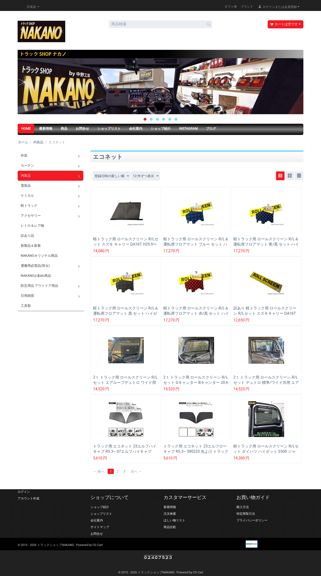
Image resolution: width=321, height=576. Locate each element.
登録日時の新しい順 (112, 176)
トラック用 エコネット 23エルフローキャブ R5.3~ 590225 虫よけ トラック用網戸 (195, 451)
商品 (64, 128)
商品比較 (170, 527)
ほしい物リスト (174, 520)
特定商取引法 (245, 513)
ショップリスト (109, 128)
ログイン (24, 492)
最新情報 (45, 128)
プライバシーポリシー (251, 520)
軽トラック (29, 205)
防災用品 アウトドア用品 (39, 286)
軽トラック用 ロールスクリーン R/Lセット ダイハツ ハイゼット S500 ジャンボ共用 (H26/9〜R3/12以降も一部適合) (266, 454)
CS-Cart (97, 545)
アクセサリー (31, 215)
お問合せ (82, 128)
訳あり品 (27, 235)
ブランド (247, 6)
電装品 (26, 185)
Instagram (188, 128)
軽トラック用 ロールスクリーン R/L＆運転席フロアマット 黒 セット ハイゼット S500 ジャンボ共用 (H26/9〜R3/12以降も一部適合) (125, 316)
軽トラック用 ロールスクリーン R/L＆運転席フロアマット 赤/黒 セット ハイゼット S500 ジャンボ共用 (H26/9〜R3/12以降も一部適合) (196, 316)
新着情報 (170, 507)
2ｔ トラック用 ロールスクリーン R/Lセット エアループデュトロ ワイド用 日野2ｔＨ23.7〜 (125, 382)
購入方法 (242, 507)
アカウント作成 (28, 498)
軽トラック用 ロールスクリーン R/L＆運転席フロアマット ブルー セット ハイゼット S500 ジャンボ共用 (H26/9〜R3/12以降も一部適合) (196, 247)
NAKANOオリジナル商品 (39, 255)
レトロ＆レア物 (32, 225)
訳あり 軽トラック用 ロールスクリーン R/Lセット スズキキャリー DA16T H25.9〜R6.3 (264, 313)
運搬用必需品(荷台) (35, 265)
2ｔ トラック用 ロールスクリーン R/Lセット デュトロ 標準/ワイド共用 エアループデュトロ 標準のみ (266, 382)
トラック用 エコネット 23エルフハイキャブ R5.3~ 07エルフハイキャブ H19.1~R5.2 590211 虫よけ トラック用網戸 (124, 454)
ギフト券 (231, 6)
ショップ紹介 (161, 128)
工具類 (26, 306)
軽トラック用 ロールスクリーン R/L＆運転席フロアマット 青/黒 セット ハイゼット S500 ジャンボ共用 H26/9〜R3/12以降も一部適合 (266, 247)
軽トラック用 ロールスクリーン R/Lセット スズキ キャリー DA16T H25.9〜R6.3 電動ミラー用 (125, 244)
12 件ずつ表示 (145, 176)
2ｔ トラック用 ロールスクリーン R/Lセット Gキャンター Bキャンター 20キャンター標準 (196, 382)
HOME (26, 128)
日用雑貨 (27, 296)
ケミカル (27, 195)
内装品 (38, 142)
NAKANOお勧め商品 (36, 276)
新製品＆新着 (31, 245)
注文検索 (170, 513)
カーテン (27, 165)
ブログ (211, 128)
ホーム (23, 142)
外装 (24, 155)
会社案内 (135, 128)
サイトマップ (99, 527)
